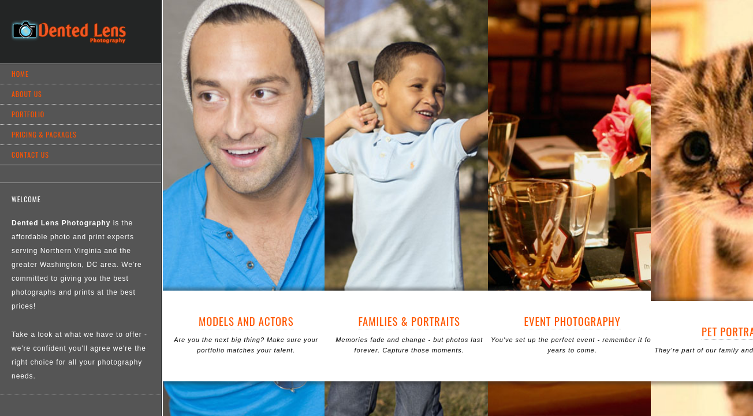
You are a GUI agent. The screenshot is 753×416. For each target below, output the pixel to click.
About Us (27, 94)
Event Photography (572, 321)
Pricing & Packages (44, 134)
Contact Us (30, 154)
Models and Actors (246, 321)
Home (20, 74)
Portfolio (28, 114)
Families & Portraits (409, 321)
